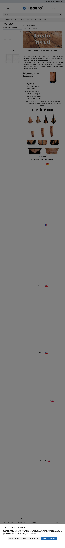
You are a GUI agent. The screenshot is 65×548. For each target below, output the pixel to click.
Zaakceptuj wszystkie (49, 538)
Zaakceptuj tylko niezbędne (17, 538)
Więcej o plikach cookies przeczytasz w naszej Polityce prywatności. (19, 534)
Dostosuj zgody (34, 538)
